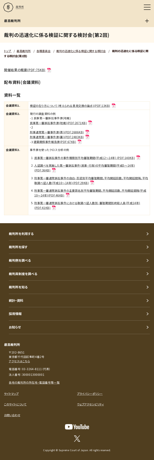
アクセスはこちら (19, 361)
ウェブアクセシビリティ (90, 404)
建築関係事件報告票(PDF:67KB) (58, 142)
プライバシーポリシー (90, 394)
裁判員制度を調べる (23, 273)
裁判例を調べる (20, 260)
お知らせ (15, 327)
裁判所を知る (18, 287)
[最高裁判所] (147, 21)
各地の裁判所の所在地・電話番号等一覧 (34, 382)
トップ (8, 51)
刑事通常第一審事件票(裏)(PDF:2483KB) (60, 137)
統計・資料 (16, 300)
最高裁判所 (24, 51)
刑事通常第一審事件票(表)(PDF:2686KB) (60, 132)
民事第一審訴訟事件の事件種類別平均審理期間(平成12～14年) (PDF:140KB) (87, 158)
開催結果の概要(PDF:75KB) (28, 69)
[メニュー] (147, 7)
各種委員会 (43, 51)
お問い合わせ (12, 415)
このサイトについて (15, 404)
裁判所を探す (18, 246)
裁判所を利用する (21, 233)
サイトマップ (11, 394)
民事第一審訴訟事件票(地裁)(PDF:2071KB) (61, 123)
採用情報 (15, 313)
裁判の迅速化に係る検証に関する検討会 (81, 51)
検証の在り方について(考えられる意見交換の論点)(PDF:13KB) (73, 106)
